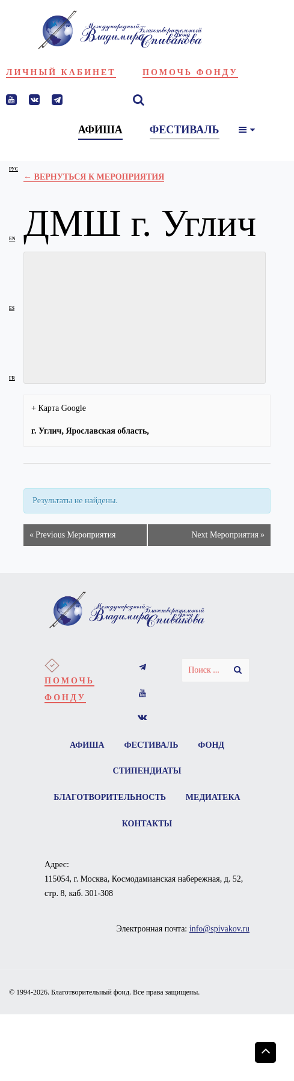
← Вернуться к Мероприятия (93, 176)
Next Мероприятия (228, 535)
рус (13, 169)
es (11, 308)
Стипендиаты (147, 771)
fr (12, 378)
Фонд (211, 744)
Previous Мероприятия (72, 535)
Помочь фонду (190, 72)
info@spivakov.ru (219, 929)
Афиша (86, 744)
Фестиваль (151, 744)
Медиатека (112, 824)
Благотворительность (147, 797)
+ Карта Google (58, 408)
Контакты (184, 824)
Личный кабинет (61, 72)
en (12, 238)
